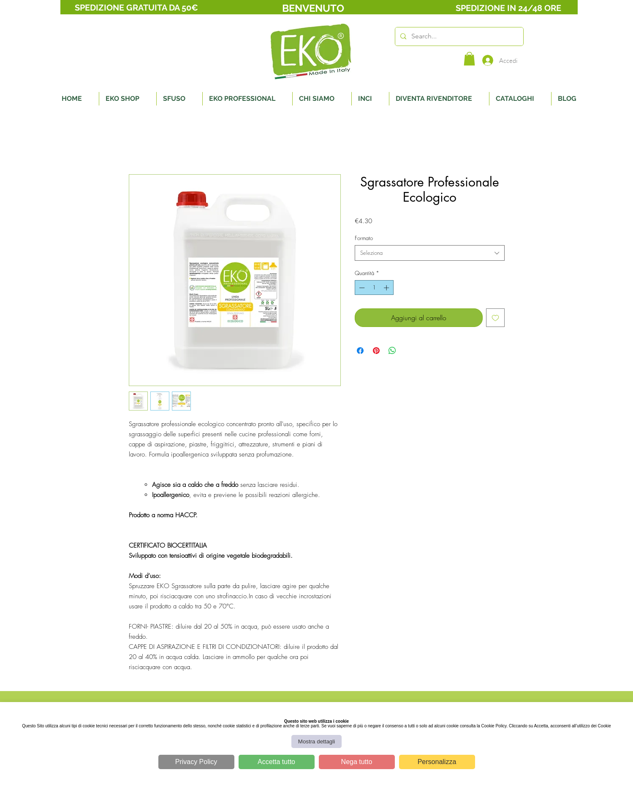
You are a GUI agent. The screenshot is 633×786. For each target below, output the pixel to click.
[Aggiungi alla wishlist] (495, 317)
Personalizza (437, 761)
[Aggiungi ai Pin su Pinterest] (376, 351)
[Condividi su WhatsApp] (392, 351)
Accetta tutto (276, 761)
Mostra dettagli (316, 741)
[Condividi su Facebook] (360, 351)
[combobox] (430, 252)
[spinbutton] (374, 288)
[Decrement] (361, 288)
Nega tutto (356, 761)
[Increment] (387, 288)
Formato (364, 238)
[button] (469, 58)
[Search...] (458, 36)
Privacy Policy (196, 761)
